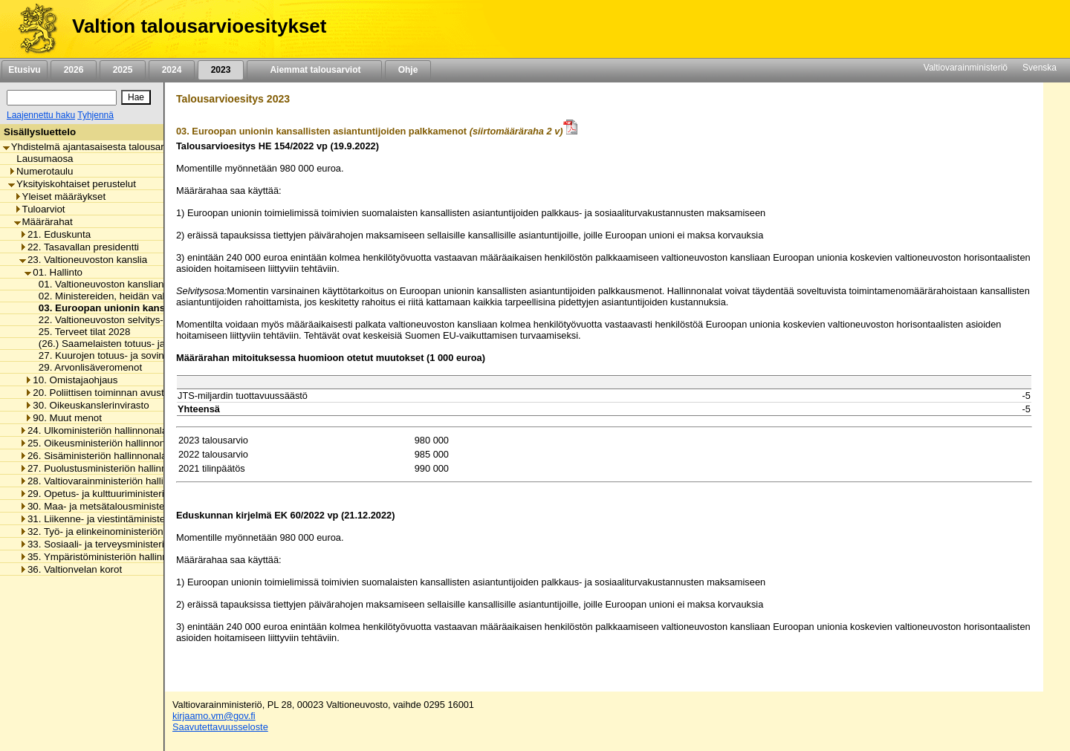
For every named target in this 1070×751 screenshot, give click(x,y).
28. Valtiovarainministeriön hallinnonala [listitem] (108, 481)
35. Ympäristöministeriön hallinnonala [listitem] (105, 556)
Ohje (408, 70)
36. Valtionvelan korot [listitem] (70, 569)
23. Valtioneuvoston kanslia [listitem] (83, 259)
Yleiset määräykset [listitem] (60, 196)
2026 (73, 70)
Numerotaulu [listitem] (40, 171)
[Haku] (62, 97)
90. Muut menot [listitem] (63, 417)
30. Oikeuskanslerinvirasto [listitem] (87, 405)
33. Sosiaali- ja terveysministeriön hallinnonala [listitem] (124, 544)
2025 (122, 70)
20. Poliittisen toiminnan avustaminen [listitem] (110, 392)
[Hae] (136, 97)
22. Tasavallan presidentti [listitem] (79, 247)
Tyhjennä (95, 115)
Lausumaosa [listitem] (40, 158)
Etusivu (24, 70)
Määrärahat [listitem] (43, 221)
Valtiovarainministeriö (966, 67)
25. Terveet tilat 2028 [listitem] (80, 331)
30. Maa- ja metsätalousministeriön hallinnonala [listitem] (128, 506)
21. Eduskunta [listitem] (55, 234)
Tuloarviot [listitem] (39, 209)
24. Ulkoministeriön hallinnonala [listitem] (93, 430)
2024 (172, 70)
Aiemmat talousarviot (314, 70)
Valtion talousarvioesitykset (199, 26)
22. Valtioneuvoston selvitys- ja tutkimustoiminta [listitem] (139, 319)
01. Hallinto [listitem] (53, 272)
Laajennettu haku (41, 115)
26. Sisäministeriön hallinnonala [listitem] (92, 455)
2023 (221, 70)
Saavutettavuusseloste (220, 726)
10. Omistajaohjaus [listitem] (71, 380)
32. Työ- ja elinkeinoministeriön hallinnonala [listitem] (119, 531)
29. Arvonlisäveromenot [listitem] (86, 367)
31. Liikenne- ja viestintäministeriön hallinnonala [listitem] (128, 518)
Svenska (1039, 67)
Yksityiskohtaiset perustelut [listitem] (72, 183)
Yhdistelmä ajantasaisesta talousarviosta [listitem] (96, 146)
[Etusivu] (32, 29)
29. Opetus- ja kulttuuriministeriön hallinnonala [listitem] (124, 493)
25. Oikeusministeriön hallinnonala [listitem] (98, 443)
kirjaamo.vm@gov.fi (214, 715)
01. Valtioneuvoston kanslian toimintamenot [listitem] (129, 284)
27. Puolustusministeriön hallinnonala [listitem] (105, 468)
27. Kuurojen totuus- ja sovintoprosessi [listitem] (120, 355)
